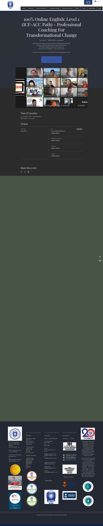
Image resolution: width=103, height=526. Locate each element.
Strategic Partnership (69, 477)
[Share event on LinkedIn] (28, 171)
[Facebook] (100, 257)
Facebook (65, 438)
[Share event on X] (25, 171)
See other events (51, 60)
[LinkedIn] (100, 260)
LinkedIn (72, 438)
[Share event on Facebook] (21, 171)
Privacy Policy (48, 480)
